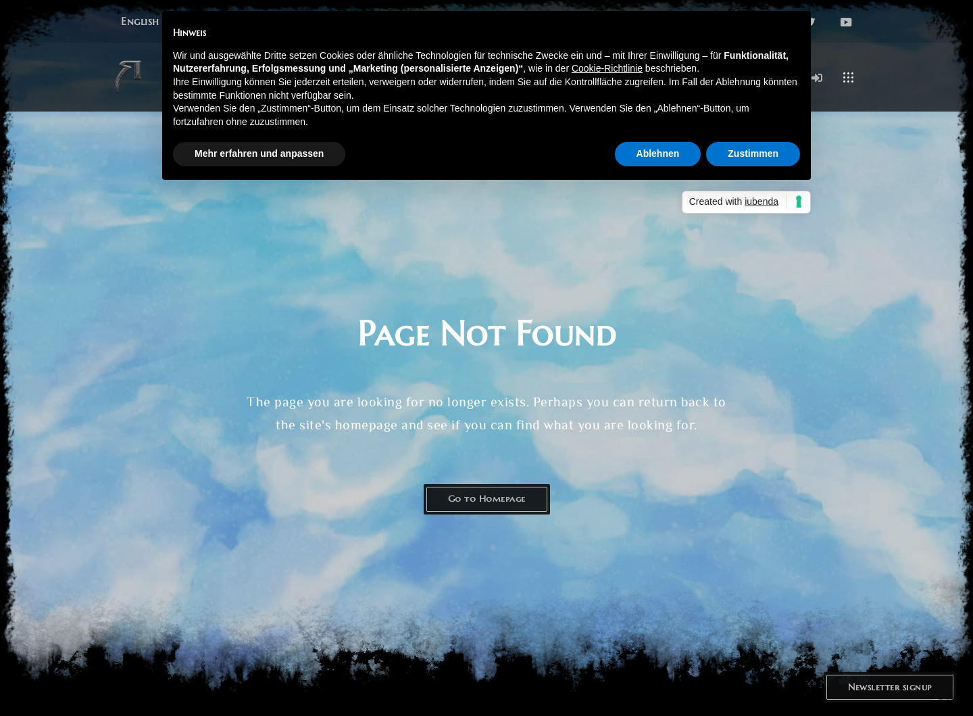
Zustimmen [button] (753, 153)
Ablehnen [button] (658, 153)
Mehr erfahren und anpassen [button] (259, 153)
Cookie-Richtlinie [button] (607, 68)
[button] (140, 21)
